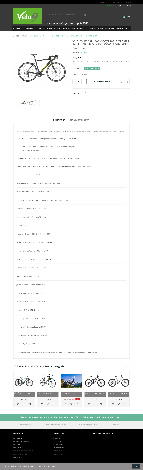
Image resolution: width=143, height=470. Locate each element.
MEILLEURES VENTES (58, 448)
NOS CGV (116, 425)
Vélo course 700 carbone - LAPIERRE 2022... (48, 393)
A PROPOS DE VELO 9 (27, 425)
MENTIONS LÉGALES (58, 438)
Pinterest (85, 93)
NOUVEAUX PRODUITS (59, 445)
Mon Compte (103, 2)
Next (128, 366)
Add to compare (127, 82)
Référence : (76, 52)
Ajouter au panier (102, 82)
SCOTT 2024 (82, 48)
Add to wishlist (121, 82)
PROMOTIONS (57, 442)
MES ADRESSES (17, 448)
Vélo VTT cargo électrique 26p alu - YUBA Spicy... (71, 393)
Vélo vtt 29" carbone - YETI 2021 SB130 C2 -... (95, 393)
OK (136, 466)
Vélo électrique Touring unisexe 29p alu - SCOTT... (24, 393)
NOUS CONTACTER (58, 454)
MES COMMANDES (18, 438)
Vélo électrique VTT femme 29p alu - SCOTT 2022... (119, 393)
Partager (82, 93)
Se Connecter (127, 2)
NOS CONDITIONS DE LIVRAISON (56, 425)
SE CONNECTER (17, 457)
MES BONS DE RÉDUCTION (20, 454)
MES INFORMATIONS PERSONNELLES (23, 451)
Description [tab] (59, 120)
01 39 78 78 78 (123, 5)
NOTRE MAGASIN (58, 451)
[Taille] (87, 74)
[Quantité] (78, 81)
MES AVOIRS (16, 445)
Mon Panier (116, 2)
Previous (124, 366)
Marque (74, 48)
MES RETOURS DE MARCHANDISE (22, 442)
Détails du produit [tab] (79, 120)
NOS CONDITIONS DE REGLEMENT (86, 425)
